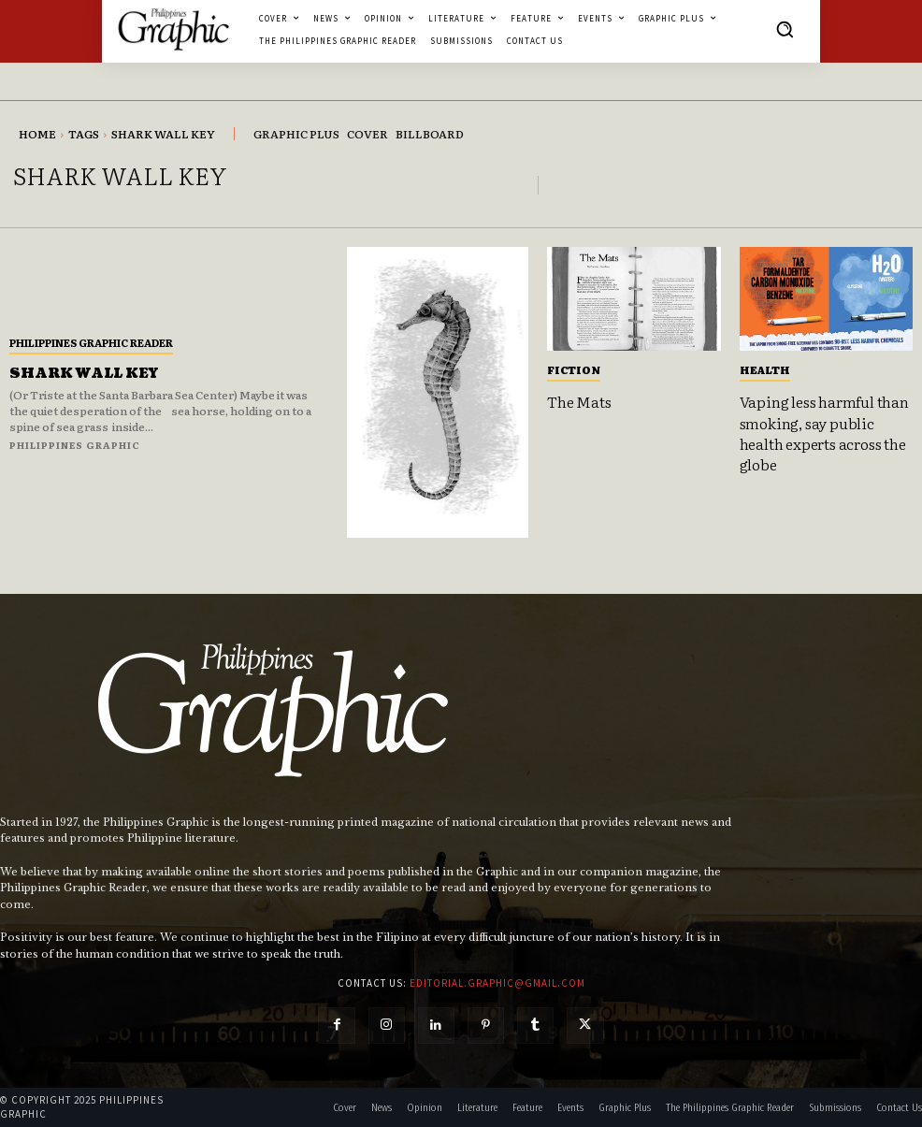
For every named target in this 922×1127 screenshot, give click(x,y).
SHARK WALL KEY (83, 374)
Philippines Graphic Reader (91, 342)
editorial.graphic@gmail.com (497, 983)
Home (37, 133)
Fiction (573, 369)
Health (765, 369)
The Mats (579, 401)
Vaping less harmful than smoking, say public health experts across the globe (824, 432)
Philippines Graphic (74, 445)
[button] (784, 29)
